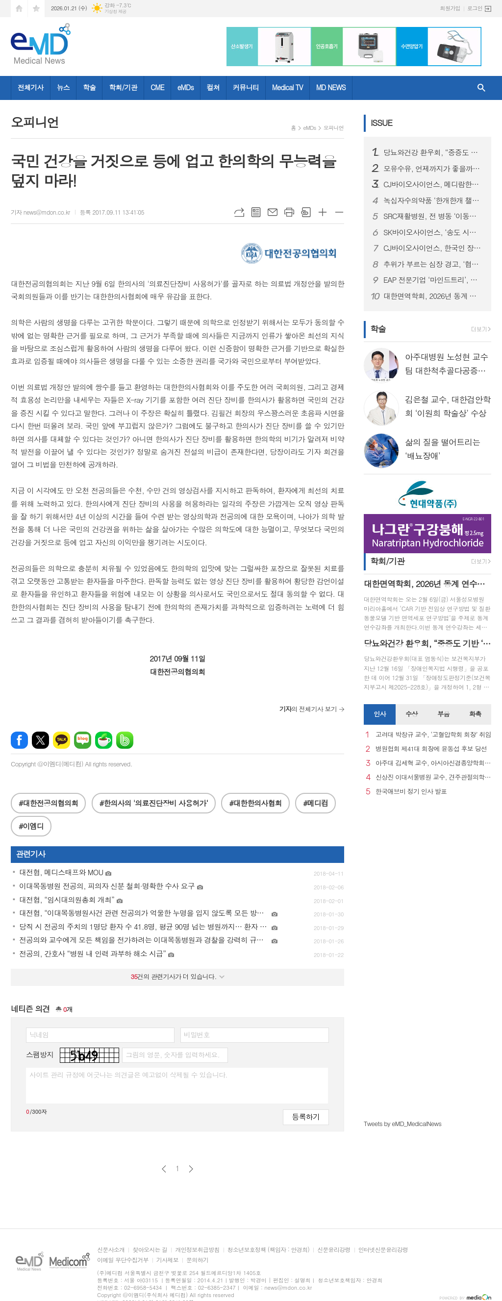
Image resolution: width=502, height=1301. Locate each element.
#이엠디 (31, 826)
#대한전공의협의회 (48, 803)
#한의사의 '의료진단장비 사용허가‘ (154, 803)
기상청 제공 (115, 11)
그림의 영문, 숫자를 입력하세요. (172, 1054)
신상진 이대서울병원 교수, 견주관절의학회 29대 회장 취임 (433, 777)
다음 (191, 1169)
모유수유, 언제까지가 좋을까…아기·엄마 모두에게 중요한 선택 (433, 168)
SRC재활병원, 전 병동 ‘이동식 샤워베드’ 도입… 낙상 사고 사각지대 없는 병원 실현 (433, 216)
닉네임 (39, 1034)
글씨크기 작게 (339, 212)
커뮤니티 (246, 87)
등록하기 (306, 1116)
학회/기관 (123, 87)
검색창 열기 (481, 88)
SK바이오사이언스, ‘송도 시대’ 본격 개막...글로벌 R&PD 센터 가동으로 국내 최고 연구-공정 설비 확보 (433, 232)
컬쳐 (213, 87)
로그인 (474, 8)
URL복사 (239, 212)
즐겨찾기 (36, 8)
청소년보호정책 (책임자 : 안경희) (268, 1249)
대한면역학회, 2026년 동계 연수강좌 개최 (433, 296)
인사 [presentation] (379, 713)
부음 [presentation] (443, 713)
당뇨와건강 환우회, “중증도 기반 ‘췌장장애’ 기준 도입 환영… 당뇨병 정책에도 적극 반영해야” (433, 152)
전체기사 (31, 87)
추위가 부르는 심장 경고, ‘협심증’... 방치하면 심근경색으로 (433, 264)
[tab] (380, 714)
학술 (89, 87)
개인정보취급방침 (197, 1249)
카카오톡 (61, 740)
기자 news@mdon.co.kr (40, 212)
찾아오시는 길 (149, 1249)
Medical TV (287, 87)
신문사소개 (111, 1249)
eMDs (185, 87)
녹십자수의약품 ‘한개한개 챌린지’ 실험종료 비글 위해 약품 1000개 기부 (433, 200)
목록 (256, 212)
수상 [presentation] (411, 713)
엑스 (40, 740)
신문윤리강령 (334, 1249)
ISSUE (381, 122)
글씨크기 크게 (322, 212)
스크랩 (306, 212)
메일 (272, 212)
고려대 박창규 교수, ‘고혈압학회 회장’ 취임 (433, 735)
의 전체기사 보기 (308, 708)
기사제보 (167, 1260)
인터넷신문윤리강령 (383, 1249)
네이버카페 (103, 740)
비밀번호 (197, 1034)
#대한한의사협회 (255, 803)
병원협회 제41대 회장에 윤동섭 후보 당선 (431, 749)
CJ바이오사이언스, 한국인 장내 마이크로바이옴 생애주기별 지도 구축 (433, 248)
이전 (164, 1169)
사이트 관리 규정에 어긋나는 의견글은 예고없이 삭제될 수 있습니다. (128, 1074)
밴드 (124, 740)
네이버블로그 (82, 740)
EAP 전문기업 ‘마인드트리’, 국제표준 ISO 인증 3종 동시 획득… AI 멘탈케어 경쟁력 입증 (433, 280)
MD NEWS (331, 87)
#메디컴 (315, 803)
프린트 (289, 212)
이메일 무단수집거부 (123, 1260)
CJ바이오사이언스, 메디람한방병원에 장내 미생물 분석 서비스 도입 (433, 184)
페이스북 (19, 740)
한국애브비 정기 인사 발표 (411, 791)
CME (157, 87)
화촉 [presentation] (475, 713)
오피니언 (334, 127)
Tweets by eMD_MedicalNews (402, 1123)
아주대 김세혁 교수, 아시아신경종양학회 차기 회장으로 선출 (433, 763)
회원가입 (450, 8)
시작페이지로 (19, 8)
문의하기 (197, 1260)
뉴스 (63, 87)
